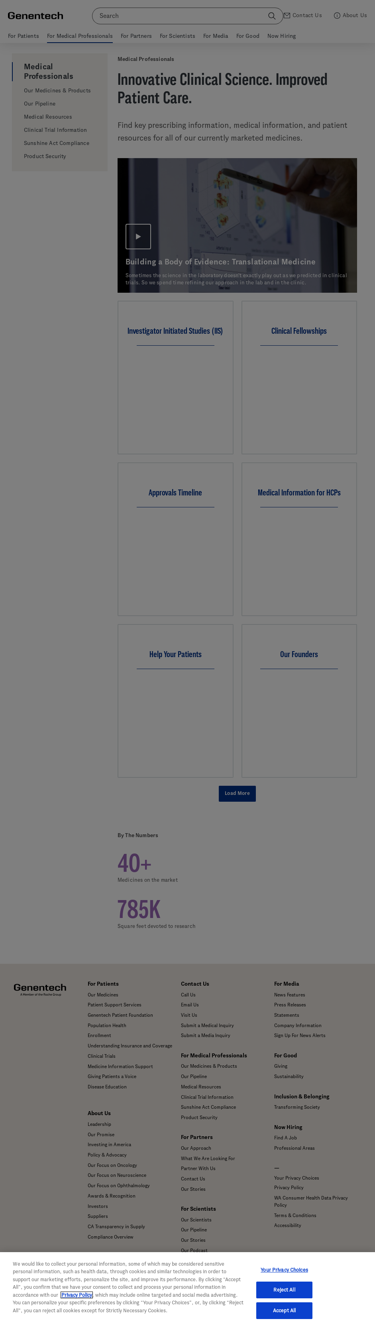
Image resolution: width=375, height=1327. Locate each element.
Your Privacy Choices (284, 1277)
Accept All (284, 1318)
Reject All (284, 1298)
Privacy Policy (76, 1302)
